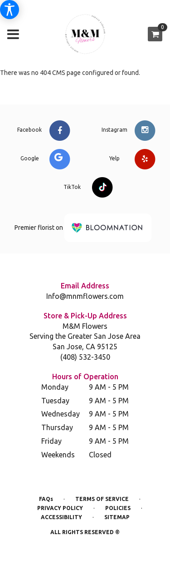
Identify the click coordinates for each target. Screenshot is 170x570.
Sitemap (117, 517)
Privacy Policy (60, 508)
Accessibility (61, 517)
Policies (118, 508)
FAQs (46, 499)
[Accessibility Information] (9, 9)
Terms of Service (102, 499)
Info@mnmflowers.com (85, 296)
